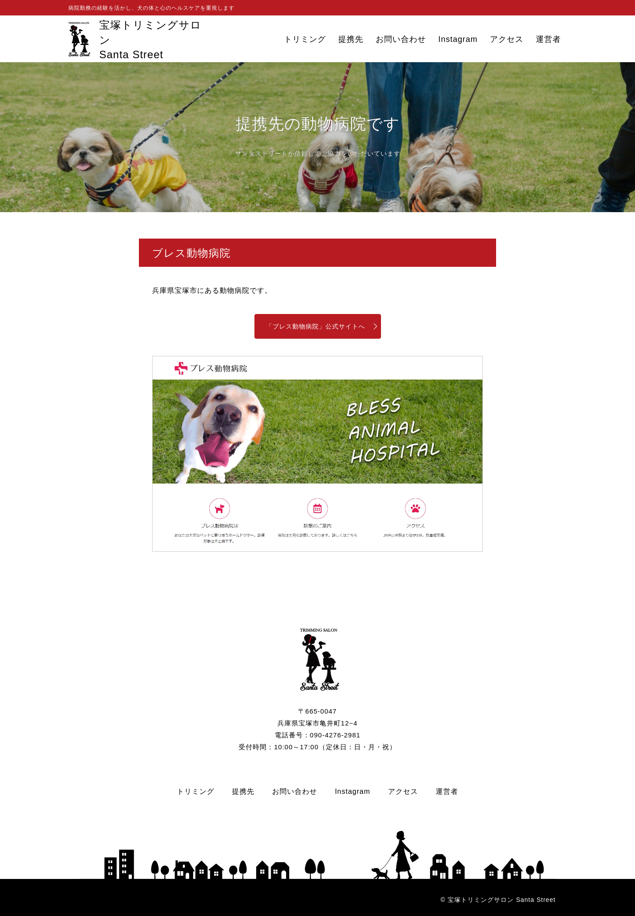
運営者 (548, 39)
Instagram (458, 39)
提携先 (350, 39)
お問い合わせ (401, 39)
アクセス (506, 39)
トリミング (305, 39)
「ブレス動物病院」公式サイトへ (315, 326)
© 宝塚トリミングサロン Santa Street (498, 899)
